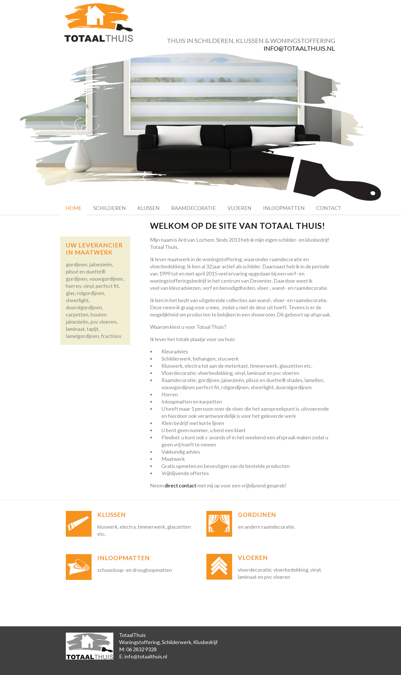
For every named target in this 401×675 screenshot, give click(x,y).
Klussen (148, 208)
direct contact (180, 485)
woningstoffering (302, 40)
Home (74, 208)
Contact (328, 208)
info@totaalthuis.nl (299, 48)
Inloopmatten (284, 208)
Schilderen (109, 208)
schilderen (213, 40)
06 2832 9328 (141, 649)
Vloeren (239, 208)
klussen (250, 40)
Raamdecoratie (193, 208)
